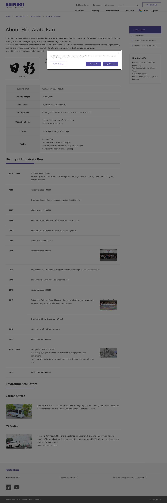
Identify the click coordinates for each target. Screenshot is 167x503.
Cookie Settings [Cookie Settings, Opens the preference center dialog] (58, 64)
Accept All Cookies (110, 64)
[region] (84, 60)
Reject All (93, 64)
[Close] (118, 53)
